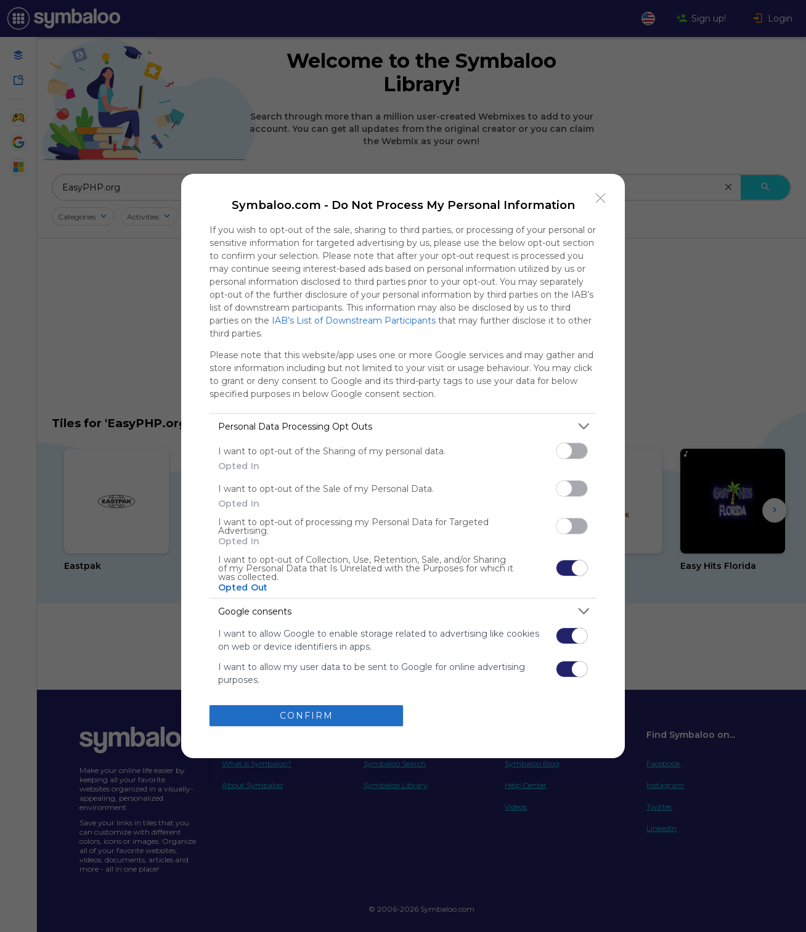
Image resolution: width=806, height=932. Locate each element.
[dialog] (403, 466)
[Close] (601, 198)
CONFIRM (306, 715)
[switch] (572, 451)
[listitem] (403, 426)
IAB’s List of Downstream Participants (354, 320)
